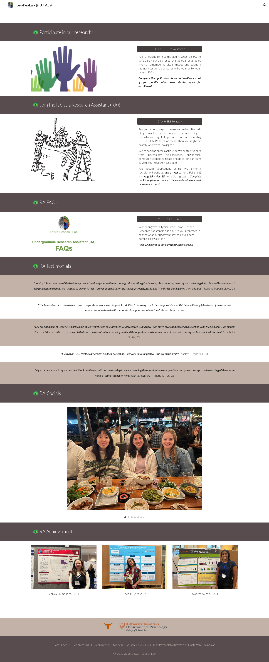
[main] (134, 32)
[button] (264, 5)
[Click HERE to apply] (169, 121)
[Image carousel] (135, 462)
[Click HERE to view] (169, 219)
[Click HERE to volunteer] (169, 48)
